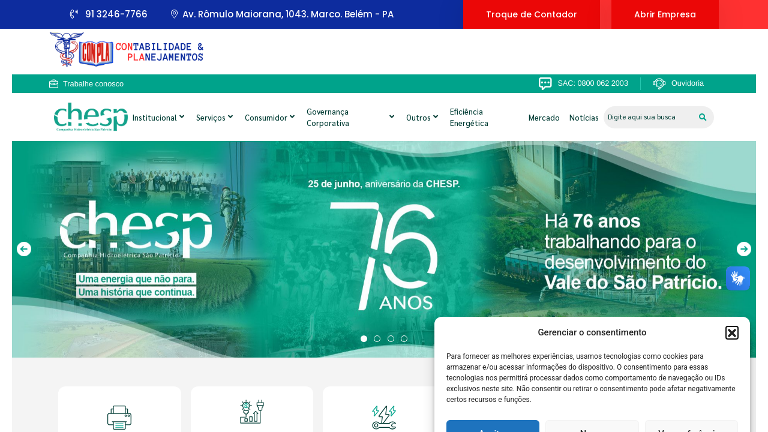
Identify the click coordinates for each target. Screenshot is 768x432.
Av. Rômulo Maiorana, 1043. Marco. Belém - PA (282, 14)
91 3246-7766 (109, 14)
